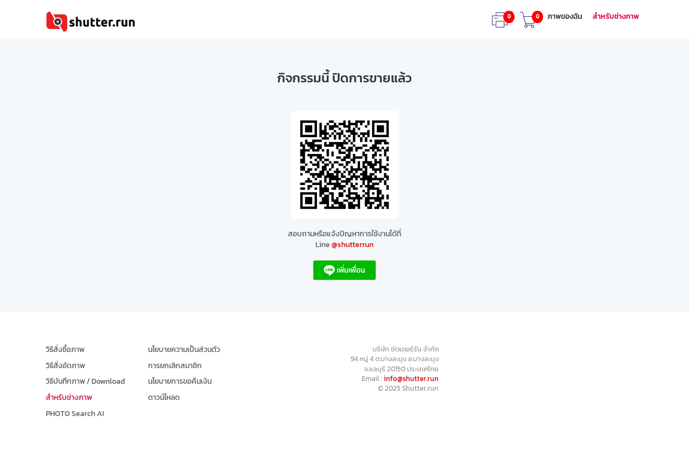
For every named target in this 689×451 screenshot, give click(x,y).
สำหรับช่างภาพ (616, 16)
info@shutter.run (411, 379)
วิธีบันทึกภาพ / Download (85, 381)
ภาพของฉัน (564, 16)
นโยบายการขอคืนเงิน (180, 381)
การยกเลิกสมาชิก (175, 366)
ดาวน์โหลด (164, 397)
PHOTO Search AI (75, 413)
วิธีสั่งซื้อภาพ (65, 349)
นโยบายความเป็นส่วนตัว (184, 349)
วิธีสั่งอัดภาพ (65, 366)
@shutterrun (353, 244)
